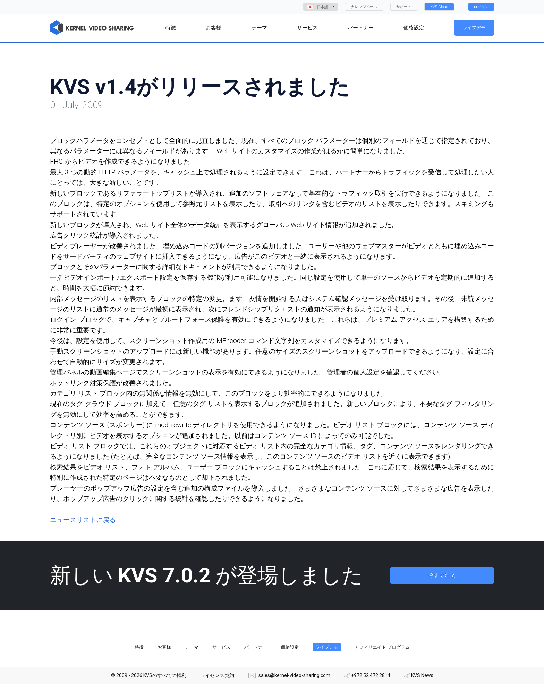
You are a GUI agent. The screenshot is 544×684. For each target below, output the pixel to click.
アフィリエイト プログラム (382, 647)
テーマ (191, 647)
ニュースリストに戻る (83, 520)
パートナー (255, 647)
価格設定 (290, 647)
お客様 (164, 647)
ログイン (481, 7)
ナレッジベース (364, 7)
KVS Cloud (439, 7)
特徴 (139, 647)
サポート (403, 7)
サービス (221, 647)
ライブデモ (474, 27)
